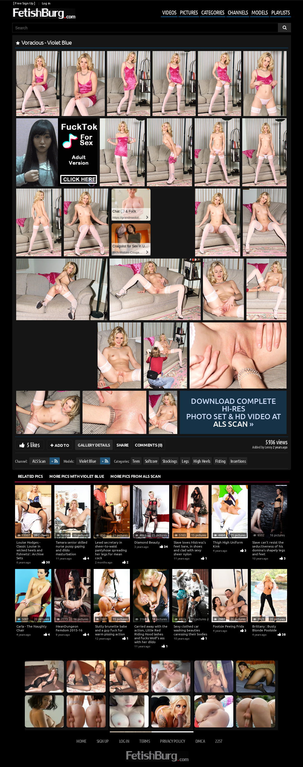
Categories (212, 12)
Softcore (151, 461)
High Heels (201, 461)
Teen (136, 461)
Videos (169, 12)
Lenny (269, 447)
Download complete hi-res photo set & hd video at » (233, 412)
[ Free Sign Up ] (24, 3)
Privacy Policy (172, 741)
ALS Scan (38, 461)
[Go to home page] (43, 13)
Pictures (189, 12)
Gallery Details (94, 444)
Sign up (102, 741)
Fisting (220, 461)
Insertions (238, 461)
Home (81, 741)
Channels (238, 12)
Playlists (280, 12)
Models (259, 12)
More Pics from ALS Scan (135, 476)
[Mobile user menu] (221, 12)
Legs (185, 461)
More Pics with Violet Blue (76, 476)
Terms (144, 741)
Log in (46, 3)
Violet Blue (87, 461)
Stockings (169, 461)
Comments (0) (149, 444)
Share (123, 444)
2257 (218, 741)
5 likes (33, 444)
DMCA (200, 741)
